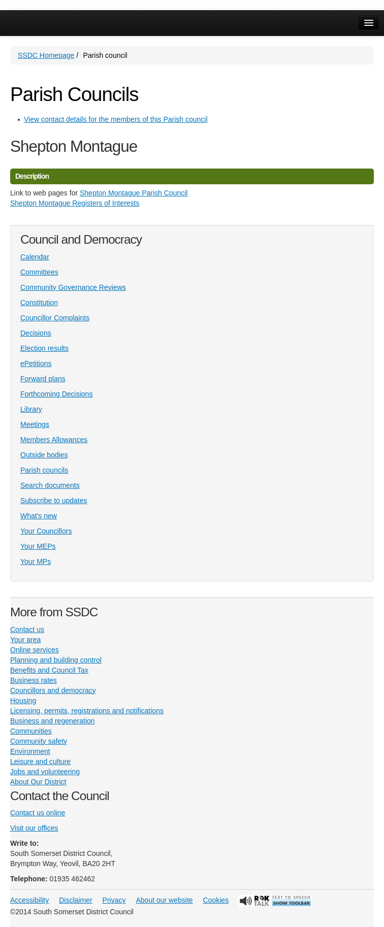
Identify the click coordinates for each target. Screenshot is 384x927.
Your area (25, 640)
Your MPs (35, 561)
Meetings (34, 424)
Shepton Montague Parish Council (133, 193)
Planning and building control (56, 660)
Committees (39, 272)
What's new (38, 516)
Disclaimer (75, 900)
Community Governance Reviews (73, 287)
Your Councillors (46, 531)
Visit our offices (34, 828)
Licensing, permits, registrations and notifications (87, 711)
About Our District (38, 782)
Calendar (34, 257)
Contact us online (37, 813)
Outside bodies (44, 455)
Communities (31, 731)
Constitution (39, 303)
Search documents (50, 485)
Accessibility (29, 900)
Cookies (216, 900)
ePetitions (35, 363)
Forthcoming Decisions (56, 394)
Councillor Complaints (54, 318)
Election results (44, 348)
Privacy (114, 900)
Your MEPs (38, 546)
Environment (30, 751)
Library (31, 409)
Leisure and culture (40, 761)
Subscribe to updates (53, 500)
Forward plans (43, 379)
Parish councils (44, 470)
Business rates (33, 680)
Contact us (27, 629)
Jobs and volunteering (45, 772)
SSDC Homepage (46, 55)
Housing (23, 701)
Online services (34, 650)
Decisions (35, 333)
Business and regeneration (52, 721)
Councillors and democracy (53, 690)
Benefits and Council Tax (49, 670)
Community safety (38, 741)
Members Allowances (53, 440)
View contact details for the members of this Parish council (116, 119)
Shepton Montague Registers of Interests (74, 203)
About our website (164, 900)
